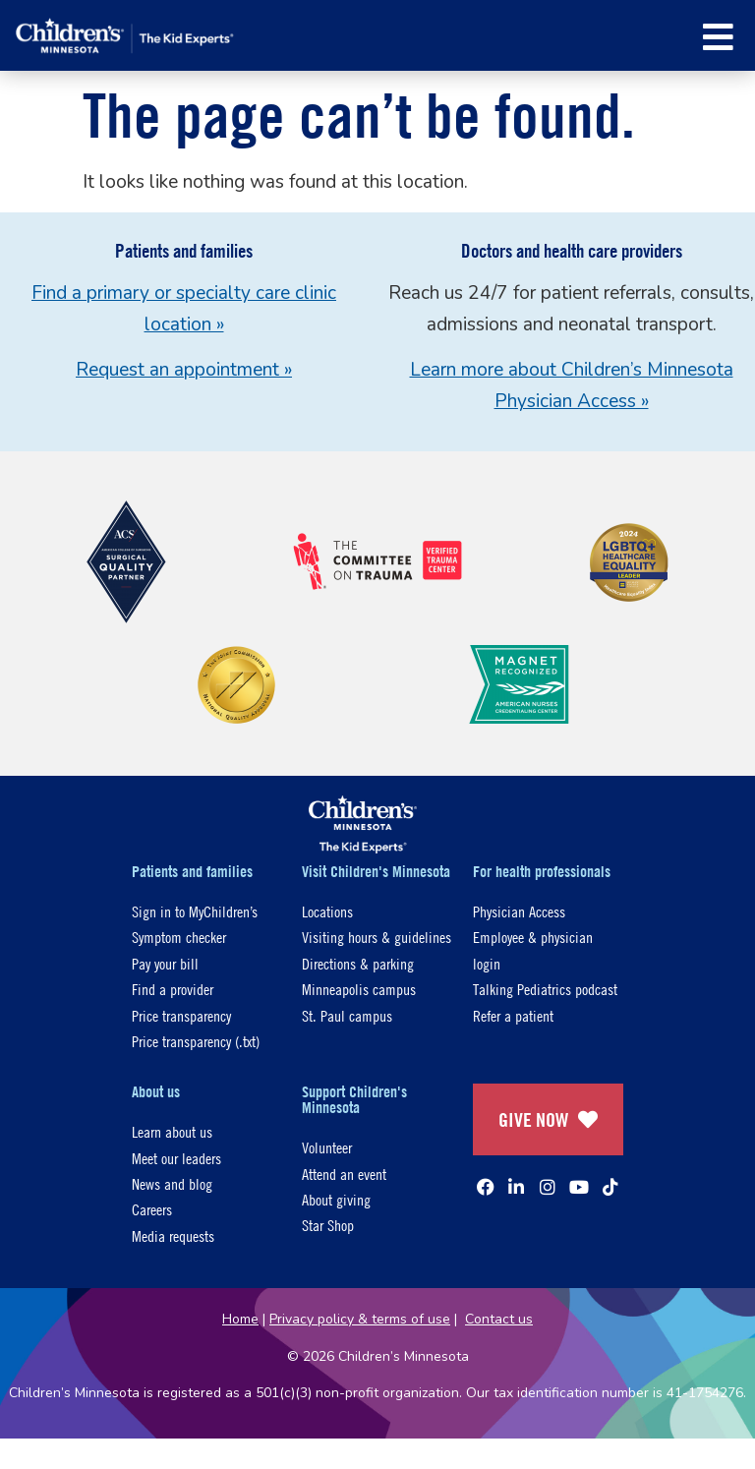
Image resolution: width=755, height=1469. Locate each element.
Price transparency (181, 1015)
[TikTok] (610, 1187)
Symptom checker (179, 936)
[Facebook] (485, 1187)
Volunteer (327, 1147)
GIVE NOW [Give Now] (548, 1119)
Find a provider (172, 988)
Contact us (499, 1319)
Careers (152, 1209)
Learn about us (172, 1131)
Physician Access (519, 911)
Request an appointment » (184, 369)
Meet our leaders (176, 1157)
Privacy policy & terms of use (359, 1319)
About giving (336, 1199)
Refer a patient (513, 1015)
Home (240, 1319)
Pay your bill (165, 963)
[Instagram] (547, 1187)
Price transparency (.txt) (196, 1040)
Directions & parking (358, 963)
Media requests (173, 1235)
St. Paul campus (347, 1015)
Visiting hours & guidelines (376, 936)
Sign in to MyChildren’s (195, 911)
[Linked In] (516, 1187)
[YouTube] (579, 1187)
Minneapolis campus (359, 988)
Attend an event (344, 1173)
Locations (327, 911)
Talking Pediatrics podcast (545, 988)
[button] (718, 37)
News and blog (172, 1183)
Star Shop (328, 1224)
